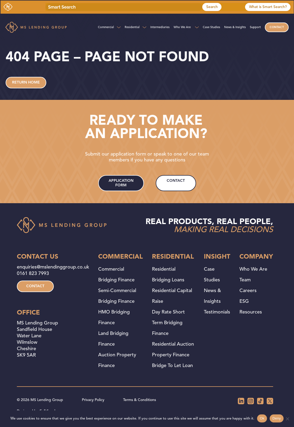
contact (176, 181)
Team (245, 280)
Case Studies (211, 27)
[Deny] (287, 418)
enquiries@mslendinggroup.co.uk (53, 267)
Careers (248, 290)
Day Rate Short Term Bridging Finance (168, 323)
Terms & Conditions (139, 400)
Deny (276, 418)
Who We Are (182, 27)
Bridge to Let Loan (172, 365)
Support (255, 27)
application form (121, 183)
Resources (250, 312)
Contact (277, 27)
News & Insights (235, 27)
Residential (132, 27)
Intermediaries (160, 27)
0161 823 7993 (33, 273)
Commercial (106, 27)
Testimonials (217, 312)
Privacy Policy (93, 400)
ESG (244, 301)
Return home (26, 82)
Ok (262, 418)
